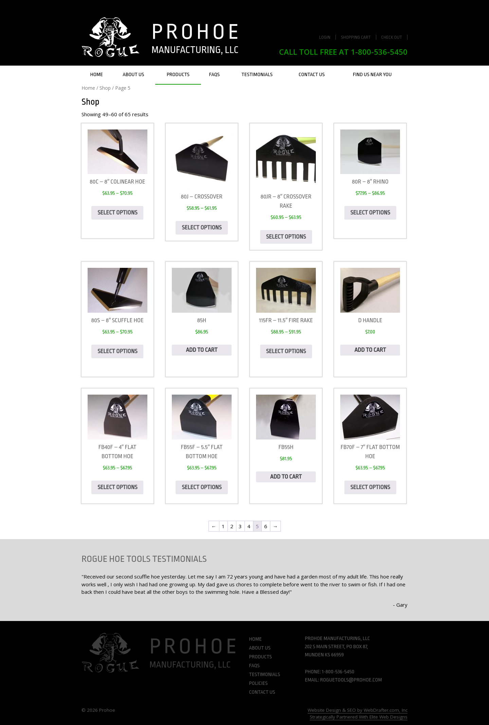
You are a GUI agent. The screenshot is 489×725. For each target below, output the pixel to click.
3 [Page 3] (240, 526)
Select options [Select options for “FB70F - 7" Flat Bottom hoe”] (370, 487)
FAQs (214, 74)
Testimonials (257, 74)
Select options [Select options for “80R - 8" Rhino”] (370, 212)
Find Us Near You (372, 74)
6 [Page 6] (265, 526)
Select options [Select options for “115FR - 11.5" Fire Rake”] (286, 351)
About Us (133, 74)
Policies (258, 683)
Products (178, 74)
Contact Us (311, 74)
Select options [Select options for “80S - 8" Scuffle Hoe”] (117, 351)
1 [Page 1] (223, 526)
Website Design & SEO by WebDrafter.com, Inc (358, 710)
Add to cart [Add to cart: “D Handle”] (370, 350)
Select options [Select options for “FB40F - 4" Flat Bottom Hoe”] (117, 487)
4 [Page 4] (248, 526)
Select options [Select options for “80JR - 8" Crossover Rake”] (286, 237)
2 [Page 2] (231, 526)
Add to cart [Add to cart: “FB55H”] (286, 476)
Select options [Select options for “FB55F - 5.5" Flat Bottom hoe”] (201, 487)
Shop (105, 88)
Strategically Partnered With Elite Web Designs (359, 717)
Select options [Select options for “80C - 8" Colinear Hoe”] (117, 212)
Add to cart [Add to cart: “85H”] (201, 350)
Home (96, 74)
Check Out (391, 37)
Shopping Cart (356, 37)
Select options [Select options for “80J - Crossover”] (201, 227)
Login (324, 37)
